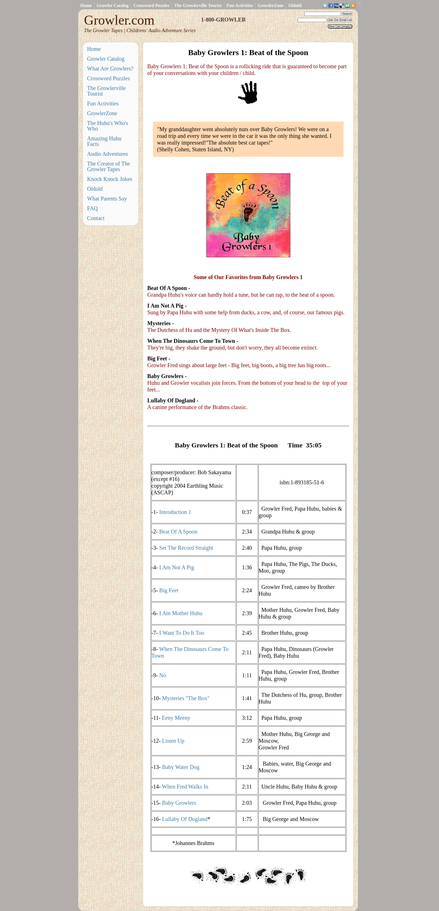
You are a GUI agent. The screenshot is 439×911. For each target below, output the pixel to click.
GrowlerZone (271, 5)
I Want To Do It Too (181, 633)
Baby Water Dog (181, 767)
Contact (95, 218)
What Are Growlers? (110, 68)
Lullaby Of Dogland (184, 819)
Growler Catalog (113, 5)
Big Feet (168, 590)
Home (86, 5)
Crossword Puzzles (151, 5)
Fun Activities (239, 5)
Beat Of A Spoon (178, 531)
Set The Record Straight (186, 548)
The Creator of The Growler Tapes (108, 166)
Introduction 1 (175, 512)
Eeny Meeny (175, 718)
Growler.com (140, 23)
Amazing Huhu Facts (104, 141)
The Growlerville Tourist (197, 5)
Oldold (295, 5)
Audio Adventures (107, 154)
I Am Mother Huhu (180, 613)
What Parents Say (107, 198)
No (162, 675)
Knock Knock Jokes (109, 179)
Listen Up (173, 741)
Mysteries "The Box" (186, 698)
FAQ (92, 208)
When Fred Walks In (185, 786)
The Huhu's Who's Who (107, 126)
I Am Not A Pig (176, 567)
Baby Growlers (179, 803)
